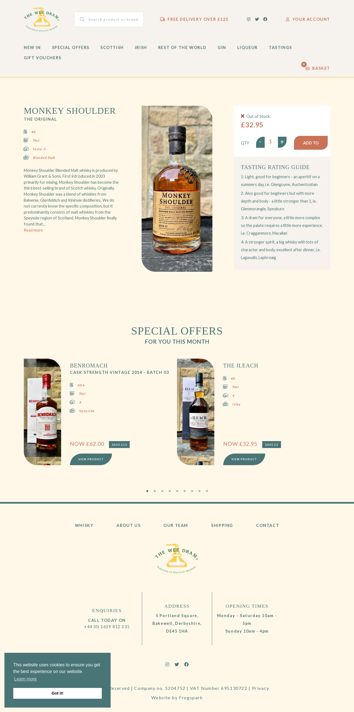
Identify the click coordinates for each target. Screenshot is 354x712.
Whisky (84, 525)
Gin (222, 47)
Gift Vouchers (42, 57)
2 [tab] (155, 491)
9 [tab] (207, 491)
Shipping (222, 525)
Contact (267, 525)
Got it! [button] (57, 693)
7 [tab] (192, 491)
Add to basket (311, 145)
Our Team (175, 525)
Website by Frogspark (177, 697)
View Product (91, 459)
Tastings (280, 47)
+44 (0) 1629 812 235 (107, 626)
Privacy (260, 688)
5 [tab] (177, 491)
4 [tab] (170, 491)
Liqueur (247, 47)
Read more (33, 230)
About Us (128, 525)
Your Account (308, 19)
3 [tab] (162, 491)
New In (32, 47)
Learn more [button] (25, 679)
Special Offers (70, 47)
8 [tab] (200, 491)
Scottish (112, 47)
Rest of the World (182, 47)
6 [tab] (185, 491)
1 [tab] (147, 491)
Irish (141, 47)
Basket (317, 67)
